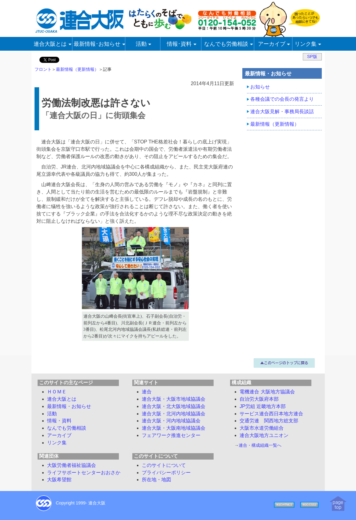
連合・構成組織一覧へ (260, 445)
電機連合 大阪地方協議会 (267, 391)
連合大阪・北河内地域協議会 (173, 413)
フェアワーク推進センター (171, 435)
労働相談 (66, 428)
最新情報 (69, 406)
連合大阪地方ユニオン (264, 435)
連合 (147, 391)
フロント (43, 69)
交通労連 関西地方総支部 (269, 420)
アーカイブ (59, 435)
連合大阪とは (61, 399)
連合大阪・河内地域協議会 (171, 420)
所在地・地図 (156, 479)
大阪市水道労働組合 (262, 428)
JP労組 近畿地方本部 (263, 406)
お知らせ (260, 86)
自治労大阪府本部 (259, 399)
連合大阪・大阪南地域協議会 (173, 428)
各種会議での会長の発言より (282, 99)
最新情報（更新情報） (77, 69)
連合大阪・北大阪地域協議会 (173, 406)
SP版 (312, 56)
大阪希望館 (59, 479)
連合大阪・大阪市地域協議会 (173, 399)
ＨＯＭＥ (57, 391)
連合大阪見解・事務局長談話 (282, 111)
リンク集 (57, 442)
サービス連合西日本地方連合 (271, 413)
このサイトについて (164, 465)
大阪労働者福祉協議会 (71, 465)
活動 (52, 413)
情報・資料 (59, 420)
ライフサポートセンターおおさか (83, 472)
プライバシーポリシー (166, 472)
